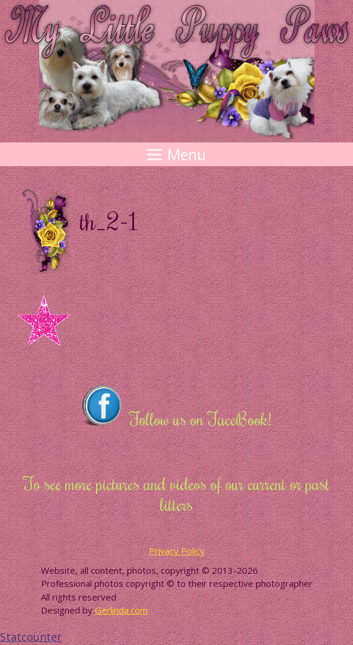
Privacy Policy (177, 551)
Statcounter (31, 637)
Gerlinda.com (121, 610)
